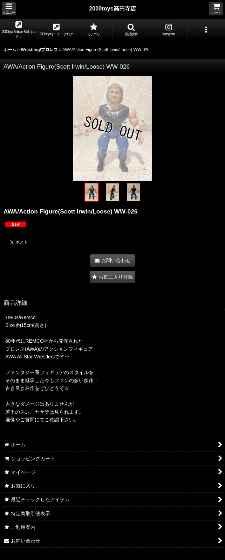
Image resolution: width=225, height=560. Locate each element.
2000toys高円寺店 (112, 8)
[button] (9, 8)
